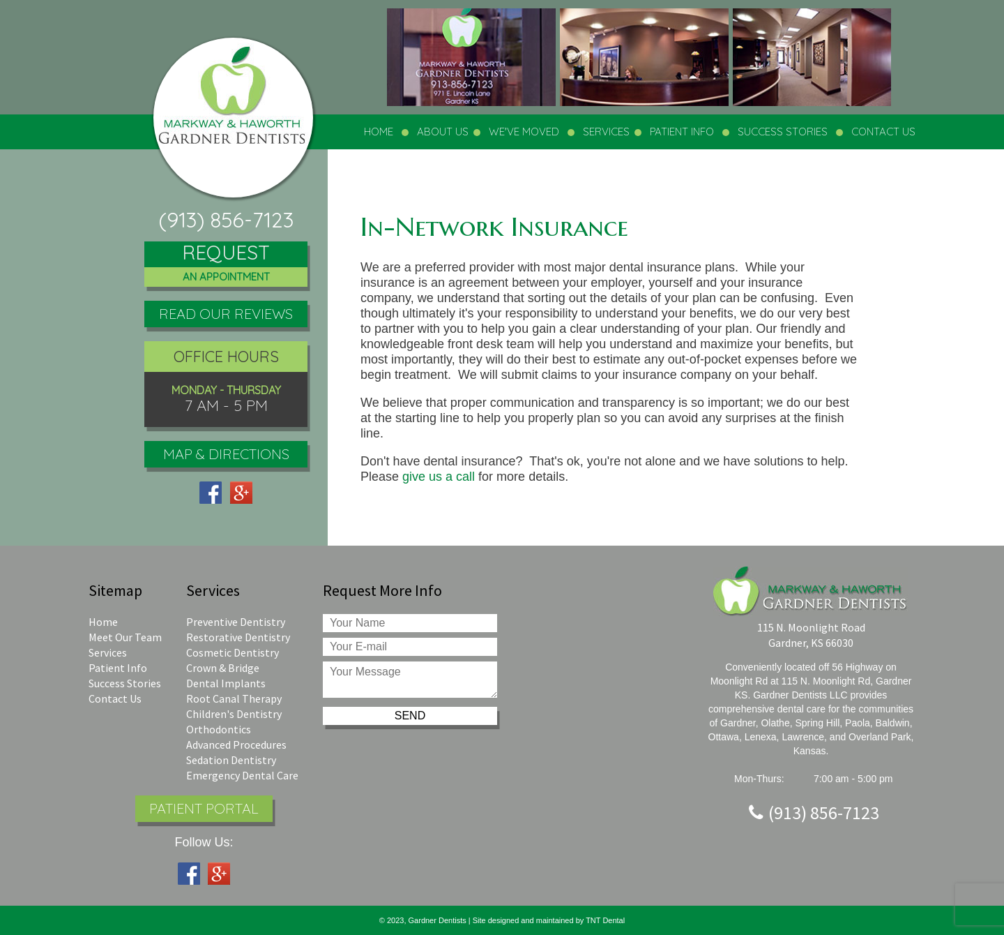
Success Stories (783, 131)
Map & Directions (226, 454)
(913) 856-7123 (226, 219)
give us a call (438, 477)
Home (378, 131)
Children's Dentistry (234, 714)
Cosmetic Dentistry (232, 652)
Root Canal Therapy (234, 698)
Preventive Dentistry (235, 622)
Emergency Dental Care (242, 775)
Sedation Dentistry (231, 760)
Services (108, 652)
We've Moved (524, 131)
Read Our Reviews (226, 313)
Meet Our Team (125, 637)
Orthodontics (218, 729)
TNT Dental (605, 920)
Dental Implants (226, 683)
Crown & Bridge (222, 668)
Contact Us (115, 698)
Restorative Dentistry (238, 637)
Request (225, 264)
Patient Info (118, 668)
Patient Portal (204, 808)
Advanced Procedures (236, 744)
